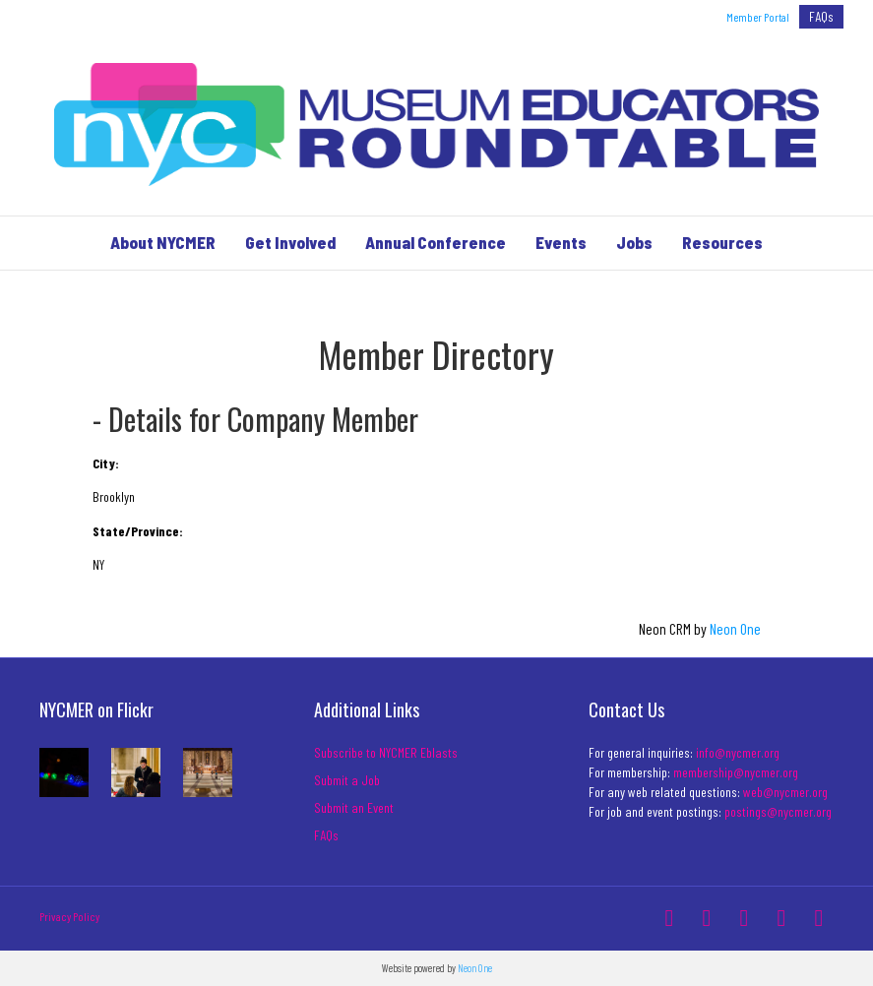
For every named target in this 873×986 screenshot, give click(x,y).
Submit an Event (354, 807)
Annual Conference (435, 242)
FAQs (821, 16)
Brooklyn (114, 496)
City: (106, 463)
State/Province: (138, 531)
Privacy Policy (69, 916)
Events (561, 242)
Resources (722, 242)
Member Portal (757, 17)
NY (98, 564)
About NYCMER (163, 242)
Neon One (735, 628)
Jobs (634, 242)
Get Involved (290, 242)
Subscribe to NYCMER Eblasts (386, 752)
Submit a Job (347, 779)
